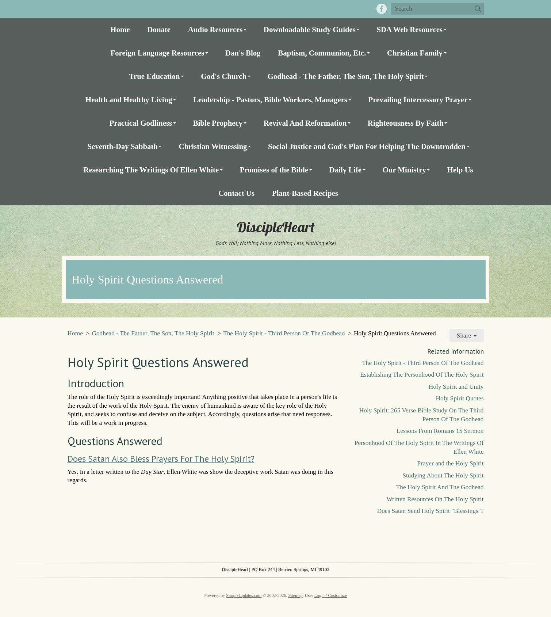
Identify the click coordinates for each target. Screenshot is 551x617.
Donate (159, 29)
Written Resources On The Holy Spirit (434, 499)
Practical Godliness (141, 123)
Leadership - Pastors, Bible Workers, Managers (270, 99)
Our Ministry (404, 169)
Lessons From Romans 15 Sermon (440, 430)
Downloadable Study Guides (310, 29)
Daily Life (345, 169)
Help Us (460, 169)
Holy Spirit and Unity (456, 386)
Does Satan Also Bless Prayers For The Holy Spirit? (161, 458)
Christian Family (415, 53)
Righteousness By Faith (406, 123)
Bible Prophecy (217, 123)
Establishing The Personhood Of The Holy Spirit (421, 374)
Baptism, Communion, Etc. (322, 53)
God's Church (223, 76)
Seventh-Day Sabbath (122, 146)
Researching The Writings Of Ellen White (151, 169)
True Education (154, 76)
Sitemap (295, 595)
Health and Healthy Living (128, 99)
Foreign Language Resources (157, 53)
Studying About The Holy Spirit (442, 475)
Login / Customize (330, 595)
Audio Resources (215, 29)
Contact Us (236, 193)
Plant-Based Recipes (305, 193)
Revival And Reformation (305, 123)
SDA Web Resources (409, 29)
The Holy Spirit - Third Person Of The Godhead (284, 333)
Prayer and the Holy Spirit (450, 463)
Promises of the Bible (274, 169)
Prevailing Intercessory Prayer (418, 99)
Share (467, 335)
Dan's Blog (243, 53)
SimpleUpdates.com (243, 595)
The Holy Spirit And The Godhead (440, 487)
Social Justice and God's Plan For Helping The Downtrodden (367, 146)
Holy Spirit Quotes (460, 398)
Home (120, 29)
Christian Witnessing (213, 146)
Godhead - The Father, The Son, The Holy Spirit (346, 76)
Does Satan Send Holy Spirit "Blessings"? (430, 510)
